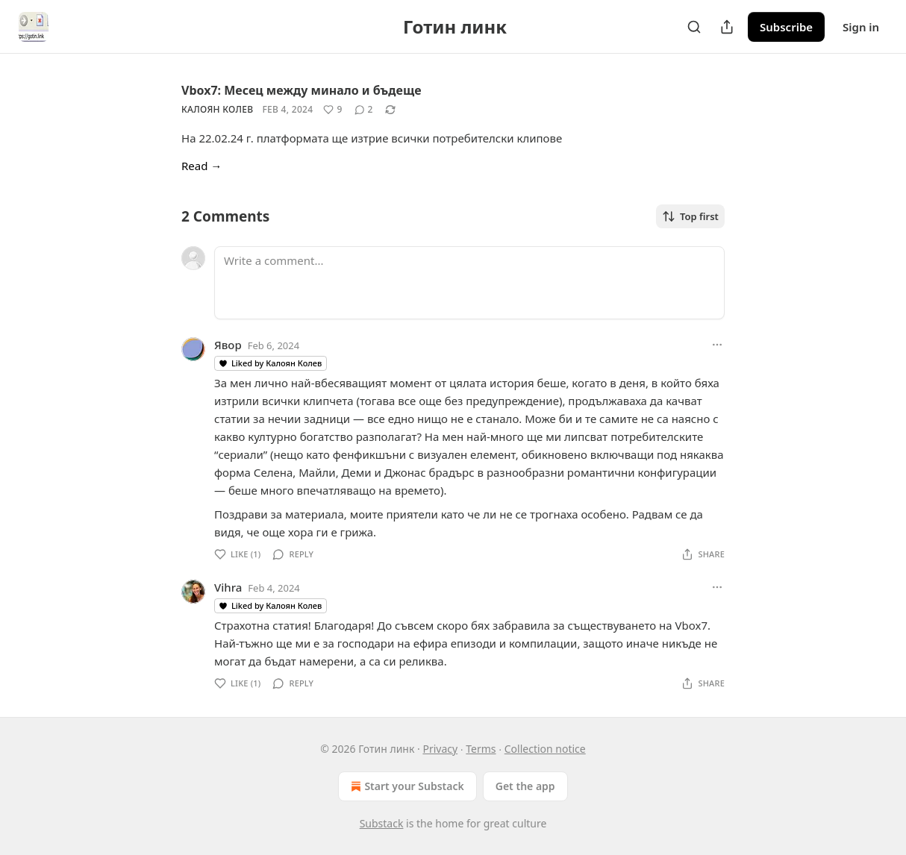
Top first (690, 216)
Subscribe (786, 26)
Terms (481, 749)
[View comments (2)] (364, 110)
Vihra (228, 587)
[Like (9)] (332, 110)
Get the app (525, 786)
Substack (382, 823)
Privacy (439, 749)
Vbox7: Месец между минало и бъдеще (301, 90)
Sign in (861, 26)
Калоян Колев (217, 109)
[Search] (694, 27)
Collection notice (545, 749)
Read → (201, 165)
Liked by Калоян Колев (270, 363)
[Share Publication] (727, 27)
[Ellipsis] (717, 345)
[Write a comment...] (469, 283)
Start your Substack (405, 786)
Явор (228, 344)
